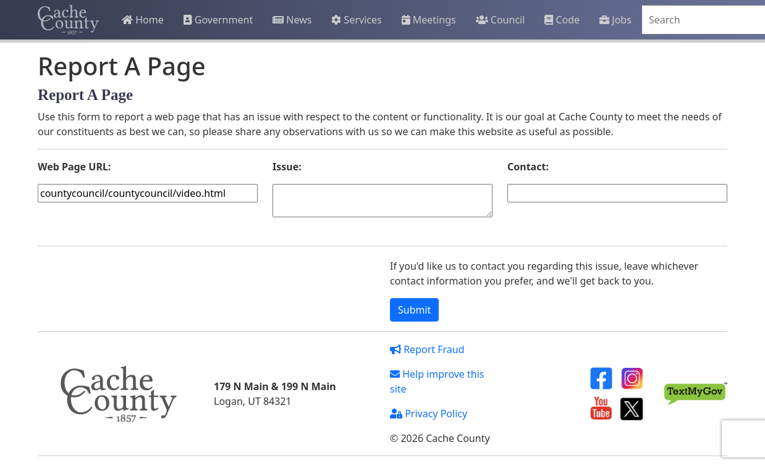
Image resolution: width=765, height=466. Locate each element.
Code (562, 20)
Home (143, 20)
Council (500, 20)
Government (218, 20)
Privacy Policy (428, 413)
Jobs (615, 20)
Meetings (429, 20)
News (292, 20)
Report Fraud (427, 349)
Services (356, 20)
